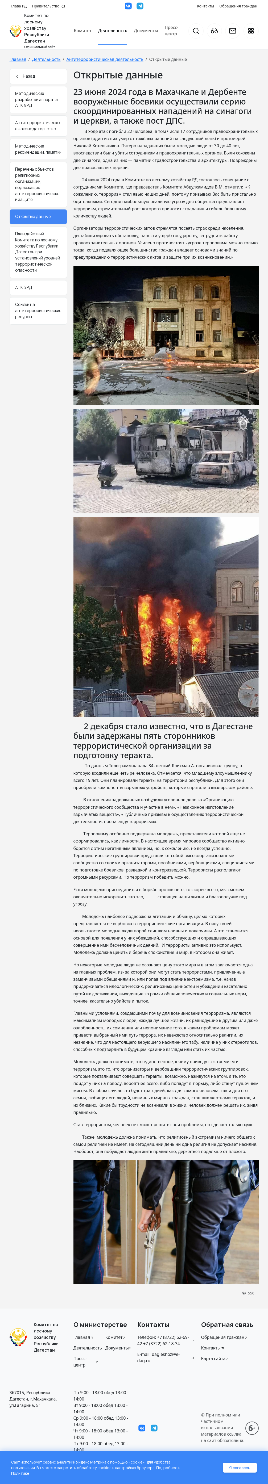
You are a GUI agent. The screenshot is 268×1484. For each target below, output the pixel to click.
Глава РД (19, 6)
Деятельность (112, 30)
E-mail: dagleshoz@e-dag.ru (166, 1357)
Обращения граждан (238, 6)
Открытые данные (33, 216)
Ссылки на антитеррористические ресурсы (38, 311)
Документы (146, 30)
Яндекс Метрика (91, 1462)
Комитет (82, 30)
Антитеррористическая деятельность (104, 59)
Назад (25, 76)
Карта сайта (215, 1358)
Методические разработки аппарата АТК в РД (36, 99)
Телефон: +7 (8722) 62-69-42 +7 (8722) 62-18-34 (166, 1340)
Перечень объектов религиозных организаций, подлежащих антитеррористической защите (37, 184)
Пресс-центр (172, 30)
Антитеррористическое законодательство (37, 126)
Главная (18, 59)
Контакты (205, 6)
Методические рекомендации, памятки (38, 149)
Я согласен (239, 1467)
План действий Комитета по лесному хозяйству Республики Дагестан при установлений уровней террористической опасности (37, 252)
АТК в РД (23, 287)
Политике (20, 1473)
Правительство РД (48, 6)
